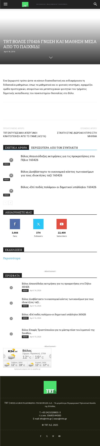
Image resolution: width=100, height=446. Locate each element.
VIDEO (6, 164)
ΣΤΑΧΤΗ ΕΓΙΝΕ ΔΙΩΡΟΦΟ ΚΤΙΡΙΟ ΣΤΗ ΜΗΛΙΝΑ (77, 134)
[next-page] (10, 203)
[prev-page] (5, 203)
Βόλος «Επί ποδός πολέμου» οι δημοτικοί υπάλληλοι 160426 (58, 187)
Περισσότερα (11, 258)
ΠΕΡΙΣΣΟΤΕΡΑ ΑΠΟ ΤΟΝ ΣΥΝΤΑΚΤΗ (54, 147)
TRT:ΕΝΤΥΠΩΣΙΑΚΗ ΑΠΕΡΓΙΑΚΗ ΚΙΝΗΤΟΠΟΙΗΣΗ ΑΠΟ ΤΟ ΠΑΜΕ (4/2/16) (24, 134)
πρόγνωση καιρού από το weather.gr (27, 369)
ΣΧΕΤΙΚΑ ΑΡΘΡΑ (16, 147)
